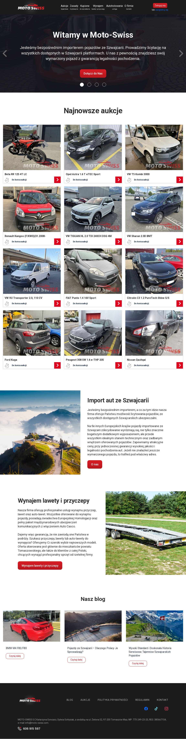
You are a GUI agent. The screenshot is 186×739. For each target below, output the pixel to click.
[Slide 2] (97, 85)
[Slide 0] (82, 85)
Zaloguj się (160, 5)
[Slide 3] (104, 85)
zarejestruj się (161, 10)
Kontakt (162, 700)
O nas (94, 464)
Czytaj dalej (15, 656)
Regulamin (142, 700)
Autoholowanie (114, 7)
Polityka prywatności (113, 700)
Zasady (74, 7)
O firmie (129, 7)
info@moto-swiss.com (36, 723)
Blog (70, 700)
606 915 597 (31, 728)
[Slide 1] (89, 85)
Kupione (85, 7)
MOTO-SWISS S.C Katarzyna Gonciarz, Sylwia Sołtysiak (46, 719)
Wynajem (98, 7)
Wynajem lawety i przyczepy (40, 565)
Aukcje (64, 7)
